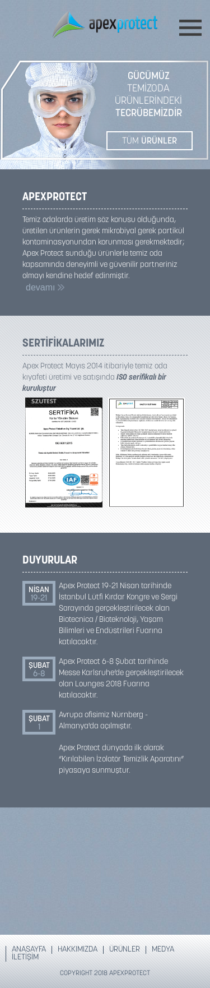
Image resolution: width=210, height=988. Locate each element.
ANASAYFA (29, 950)
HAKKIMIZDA (77, 950)
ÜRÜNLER (124, 950)
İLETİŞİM (25, 958)
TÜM (149, 141)
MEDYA (163, 950)
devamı (45, 287)
